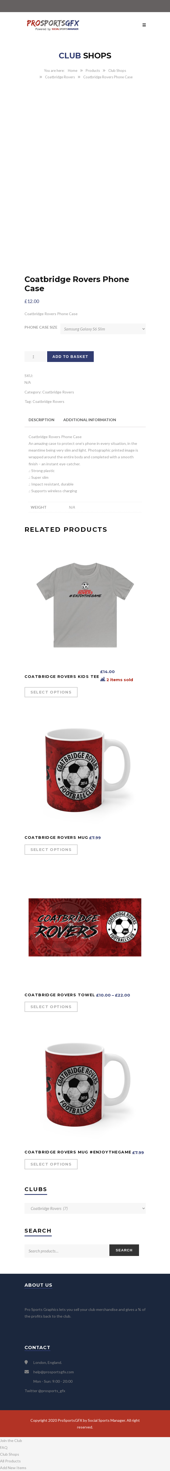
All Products (10, 1461)
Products (93, 70)
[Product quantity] (35, 356)
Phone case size (41, 327)
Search (124, 1250)
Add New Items (13, 1467)
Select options (51, 692)
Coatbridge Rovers (60, 77)
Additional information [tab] (89, 419)
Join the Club (11, 1440)
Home (72, 70)
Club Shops (117, 70)
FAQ (4, 1447)
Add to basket (70, 356)
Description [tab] (41, 419)
